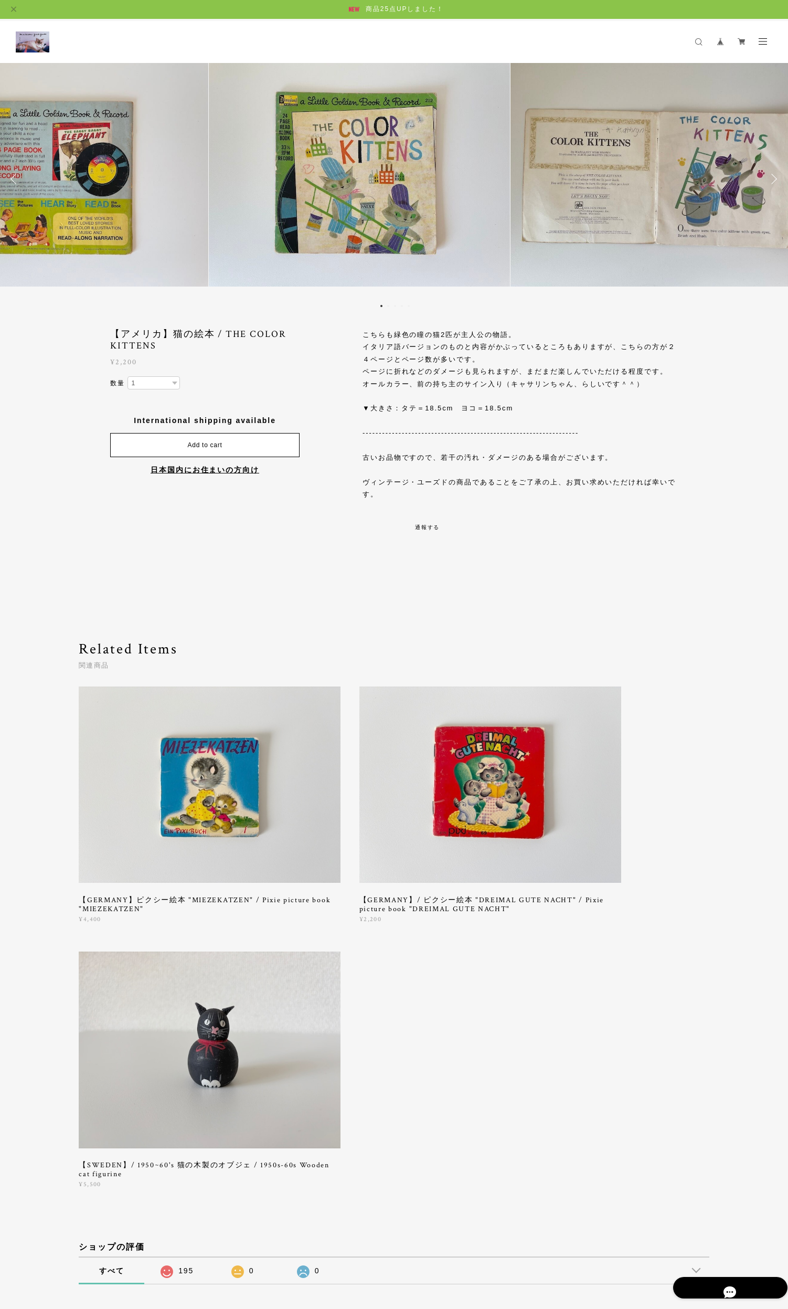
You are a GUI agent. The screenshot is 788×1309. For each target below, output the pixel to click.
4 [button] (402, 306)
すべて (111, 958)
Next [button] (772, 179)
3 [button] (395, 306)
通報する (427, 527)
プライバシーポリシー (125, 1246)
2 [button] (388, 306)
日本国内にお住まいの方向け (205, 470)
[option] (394, 179)
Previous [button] (15, 179)
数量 (117, 383)
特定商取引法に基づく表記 (205, 1246)
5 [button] (409, 306)
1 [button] (381, 306)
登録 (613, 1103)
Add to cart (205, 445)
